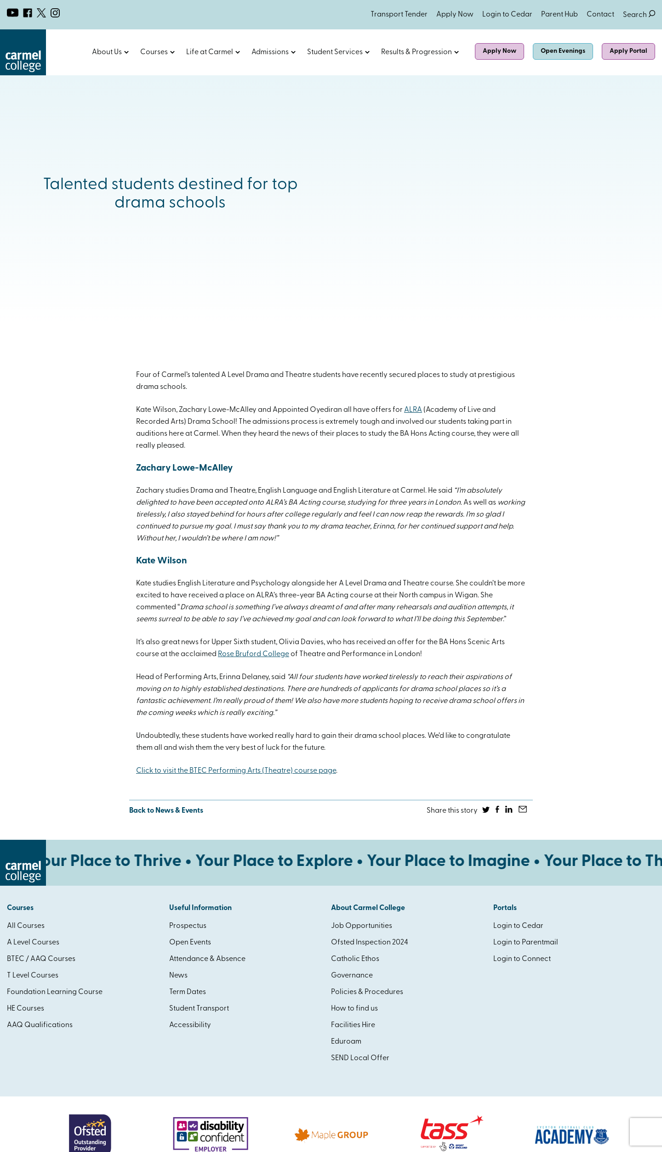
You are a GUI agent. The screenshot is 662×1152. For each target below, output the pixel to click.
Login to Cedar (507, 14)
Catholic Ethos (355, 959)
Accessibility (190, 1025)
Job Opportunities (361, 926)
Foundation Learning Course (55, 992)
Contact (600, 14)
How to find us (354, 1008)
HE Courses (25, 1008)
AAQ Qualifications (40, 1025)
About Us (107, 52)
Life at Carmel (209, 52)
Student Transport (199, 1008)
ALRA (413, 410)
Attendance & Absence (207, 959)
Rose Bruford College (253, 654)
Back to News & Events (166, 811)
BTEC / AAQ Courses (41, 959)
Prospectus (187, 926)
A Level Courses (33, 942)
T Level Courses (32, 975)
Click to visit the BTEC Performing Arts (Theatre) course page (236, 771)
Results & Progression (416, 52)
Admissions (270, 52)
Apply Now (455, 14)
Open (126, 52)
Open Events (190, 942)
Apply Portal (628, 51)
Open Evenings (563, 51)
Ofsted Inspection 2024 (369, 942)
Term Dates (187, 992)
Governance (352, 975)
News (178, 975)
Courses (154, 52)
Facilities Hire (353, 1025)
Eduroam (346, 1041)
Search (639, 15)
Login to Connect (522, 959)
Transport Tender (399, 14)
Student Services (335, 52)
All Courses (26, 926)
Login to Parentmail (525, 942)
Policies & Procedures (367, 992)
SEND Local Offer (360, 1058)
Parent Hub (559, 14)
